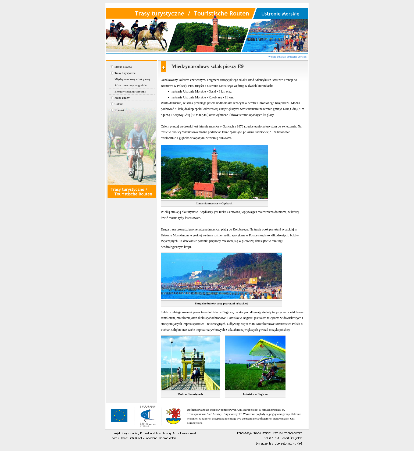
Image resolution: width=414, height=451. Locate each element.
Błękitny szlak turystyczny (130, 91)
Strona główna (123, 66)
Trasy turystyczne (125, 72)
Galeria (119, 103)
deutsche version (296, 56)
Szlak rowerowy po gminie (131, 85)
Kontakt (119, 110)
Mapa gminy (122, 97)
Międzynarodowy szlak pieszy (133, 79)
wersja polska (276, 56)
